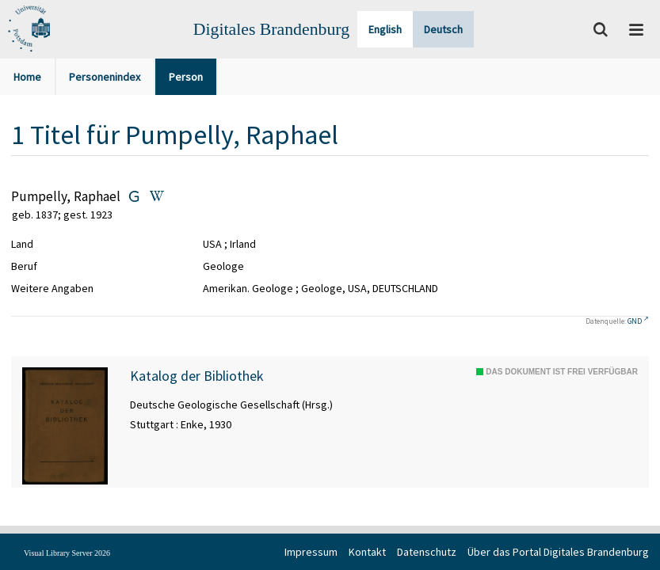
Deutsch (443, 29)
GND (635, 321)
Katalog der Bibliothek (197, 376)
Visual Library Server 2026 (67, 553)
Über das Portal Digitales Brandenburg (558, 552)
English (385, 29)
